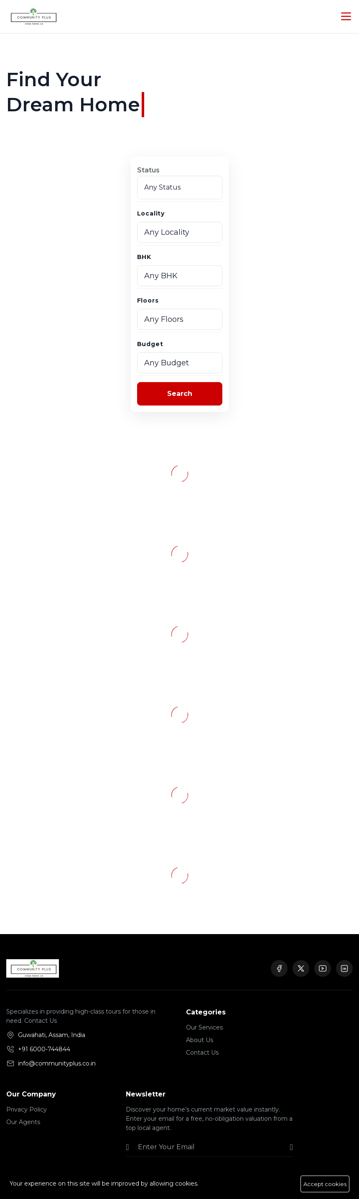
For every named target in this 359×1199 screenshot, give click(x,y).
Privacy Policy (26, 1109)
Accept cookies (324, 1184)
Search (179, 394)
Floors (148, 300)
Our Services (204, 1027)
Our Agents (23, 1122)
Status (148, 170)
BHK (144, 257)
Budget (150, 344)
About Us (199, 1040)
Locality (151, 213)
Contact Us (202, 1052)
